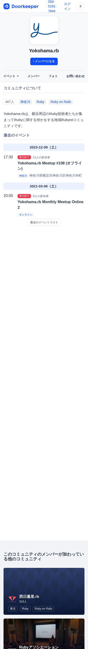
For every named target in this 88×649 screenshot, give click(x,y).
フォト (53, 76)
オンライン (25, 214)
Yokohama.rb (44, 50)
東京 (13, 608)
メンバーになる (44, 61)
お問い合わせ (75, 76)
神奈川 (25, 102)
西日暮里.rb (29, 597)
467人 (9, 102)
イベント (11, 76)
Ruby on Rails (60, 102)
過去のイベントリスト (44, 222)
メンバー (33, 76)
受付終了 (24, 157)
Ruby (40, 102)
